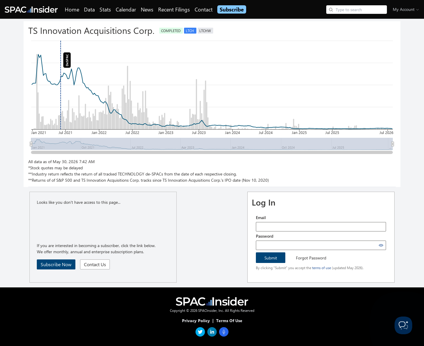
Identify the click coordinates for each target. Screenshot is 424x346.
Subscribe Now (56, 264)
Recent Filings (174, 9)
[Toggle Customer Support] (403, 325)
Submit (270, 258)
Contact (204, 9)
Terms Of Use (229, 320)
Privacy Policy (196, 320)
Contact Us (95, 264)
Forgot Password (311, 258)
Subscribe (232, 9)
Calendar (126, 9)
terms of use (321, 267)
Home (72, 9)
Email (261, 217)
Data (89, 9)
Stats (105, 9)
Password (264, 236)
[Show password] (381, 245)
